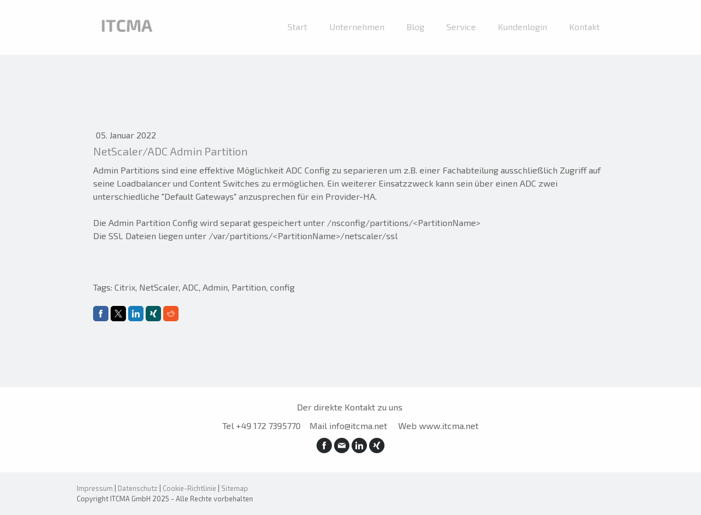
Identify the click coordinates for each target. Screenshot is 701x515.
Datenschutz (138, 488)
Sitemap (234, 488)
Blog (415, 26)
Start (297, 26)
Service (461, 26)
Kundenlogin (522, 26)
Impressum (95, 488)
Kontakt (584, 26)
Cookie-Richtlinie (189, 488)
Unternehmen (356, 26)
